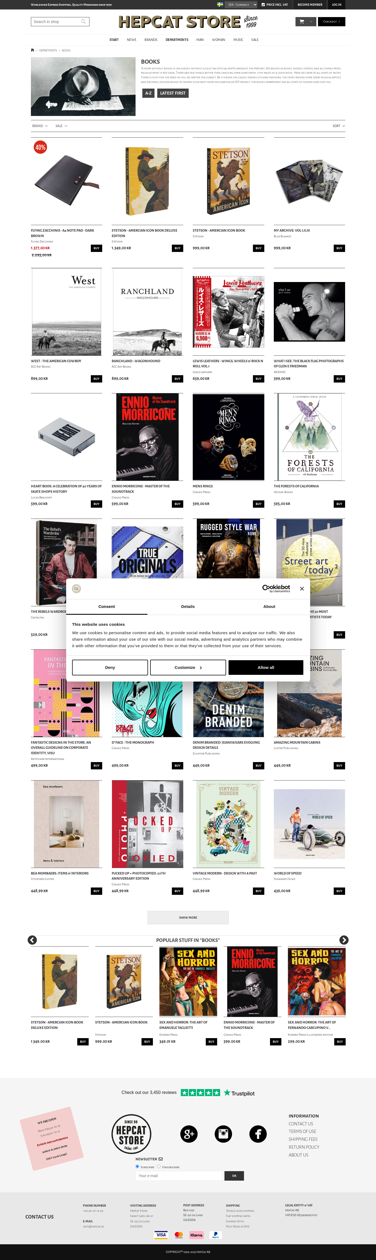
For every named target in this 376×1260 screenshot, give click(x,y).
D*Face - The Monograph (133, 742)
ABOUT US (298, 1155)
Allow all (266, 667)
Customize (188, 667)
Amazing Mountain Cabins (297, 742)
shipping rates (241, 1216)
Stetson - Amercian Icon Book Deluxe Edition (144, 233)
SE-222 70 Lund (140, 1221)
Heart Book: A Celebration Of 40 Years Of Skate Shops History (66, 489)
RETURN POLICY (304, 1147)
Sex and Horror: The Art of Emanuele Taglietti (183, 1025)
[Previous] (32, 940)
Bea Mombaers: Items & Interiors (60, 873)
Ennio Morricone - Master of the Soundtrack (141, 489)
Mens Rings (203, 486)
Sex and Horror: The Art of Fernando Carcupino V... (312, 1025)
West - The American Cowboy (56, 361)
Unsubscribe (170, 1167)
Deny (110, 667)
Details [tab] (188, 606)
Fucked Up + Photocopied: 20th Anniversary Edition (139, 876)
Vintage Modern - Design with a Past (225, 873)
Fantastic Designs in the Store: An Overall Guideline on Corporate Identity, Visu (61, 747)
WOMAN (218, 39)
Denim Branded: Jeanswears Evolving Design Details (226, 745)
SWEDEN (136, 1227)
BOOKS (66, 50)
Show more (188, 918)
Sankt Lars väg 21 (141, 1216)
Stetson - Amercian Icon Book (219, 230)
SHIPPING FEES (303, 1139)
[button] (302, 21)
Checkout (330, 22)
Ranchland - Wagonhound (136, 361)
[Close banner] (302, 589)
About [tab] (269, 606)
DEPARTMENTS (177, 39)
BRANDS (151, 39)
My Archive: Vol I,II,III (292, 230)
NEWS (131, 39)
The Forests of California (296, 486)
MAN (200, 39)
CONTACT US (301, 1124)
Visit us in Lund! (56, 1156)
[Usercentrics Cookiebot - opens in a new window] (266, 589)
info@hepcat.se (93, 1227)
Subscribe (147, 1167)
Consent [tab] (106, 606)
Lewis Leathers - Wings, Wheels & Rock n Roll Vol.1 (228, 364)
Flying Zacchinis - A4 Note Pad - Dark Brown (62, 233)
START (114, 39)
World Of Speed (287, 873)
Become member (310, 5)
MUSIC (238, 39)
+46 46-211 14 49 (93, 1211)
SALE (254, 39)
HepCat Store (138, 1211)
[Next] (344, 940)
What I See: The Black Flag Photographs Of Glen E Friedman (309, 364)
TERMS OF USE (302, 1131)
